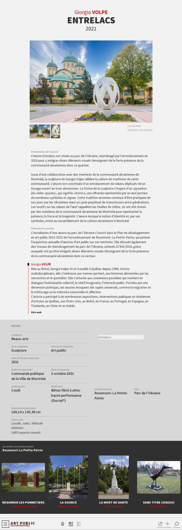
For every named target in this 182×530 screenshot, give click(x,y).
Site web (36, 312)
